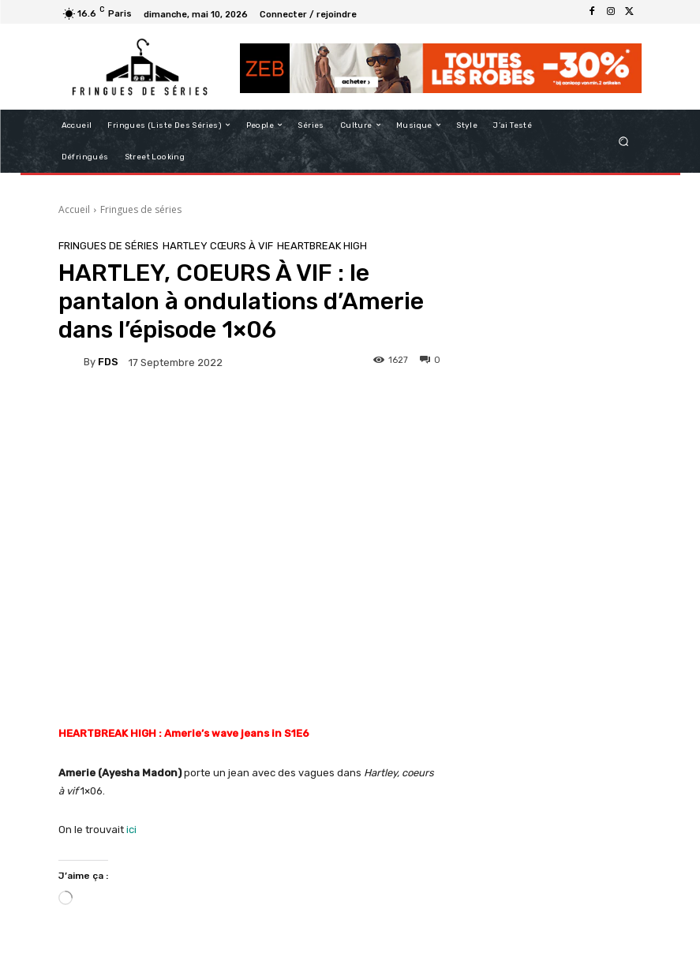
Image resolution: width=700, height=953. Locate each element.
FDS (108, 362)
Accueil (74, 209)
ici (131, 829)
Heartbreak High (322, 246)
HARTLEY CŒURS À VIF (218, 246)
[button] (623, 140)
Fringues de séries (141, 209)
